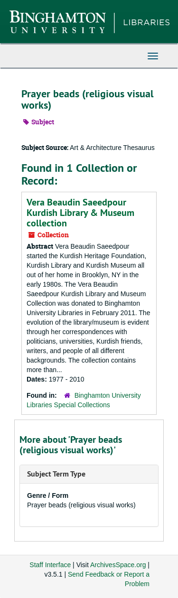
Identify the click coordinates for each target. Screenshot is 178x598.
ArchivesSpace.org (118, 565)
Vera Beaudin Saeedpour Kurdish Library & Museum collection (80, 212)
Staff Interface (50, 565)
